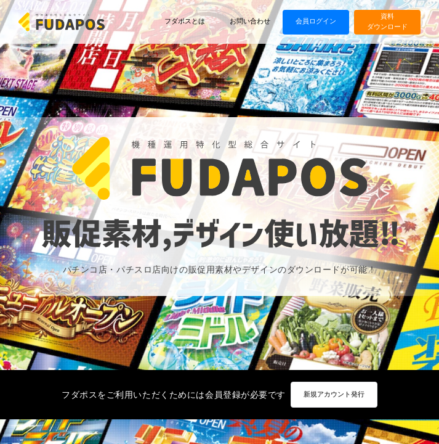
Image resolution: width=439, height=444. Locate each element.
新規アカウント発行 (334, 394)
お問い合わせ (250, 21)
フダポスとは (184, 21)
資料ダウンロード (387, 21)
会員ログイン (316, 21)
